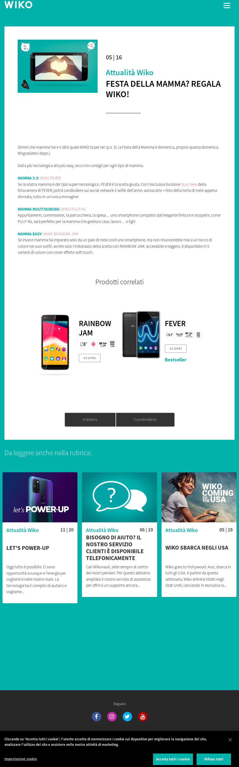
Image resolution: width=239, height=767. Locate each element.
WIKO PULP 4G (73, 209)
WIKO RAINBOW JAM (60, 233)
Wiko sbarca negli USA (196, 547)
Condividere (145, 419)
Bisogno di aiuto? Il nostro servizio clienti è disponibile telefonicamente (115, 548)
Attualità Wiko (130, 72)
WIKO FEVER (50, 178)
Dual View (189, 184)
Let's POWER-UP (27, 548)
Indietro (90, 419)
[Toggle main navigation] (227, 5)
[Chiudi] (230, 744)
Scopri (90, 358)
